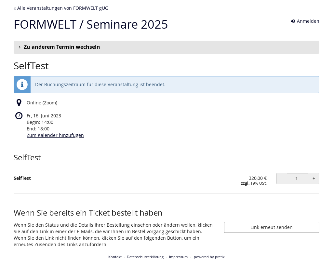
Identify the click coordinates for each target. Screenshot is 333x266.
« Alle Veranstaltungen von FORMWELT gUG (61, 8)
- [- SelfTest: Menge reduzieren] (282, 178)
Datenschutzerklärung (145, 256)
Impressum (178, 256)
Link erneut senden (271, 227)
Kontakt (115, 256)
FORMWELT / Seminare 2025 (91, 24)
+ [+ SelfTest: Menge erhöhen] (314, 178)
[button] (166, 47)
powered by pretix (209, 256)
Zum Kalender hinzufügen (55, 135)
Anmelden (305, 21)
